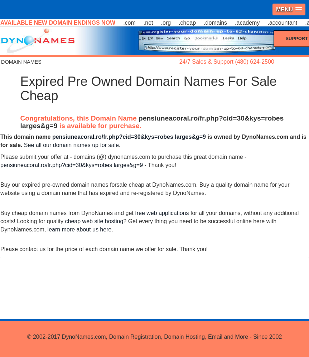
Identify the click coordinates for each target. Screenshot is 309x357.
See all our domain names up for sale (71, 145)
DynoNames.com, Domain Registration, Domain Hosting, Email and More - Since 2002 (172, 337)
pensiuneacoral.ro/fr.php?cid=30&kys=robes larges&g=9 (129, 137)
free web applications (162, 213)
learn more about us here (80, 229)
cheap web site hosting (94, 221)
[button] (288, 9)
